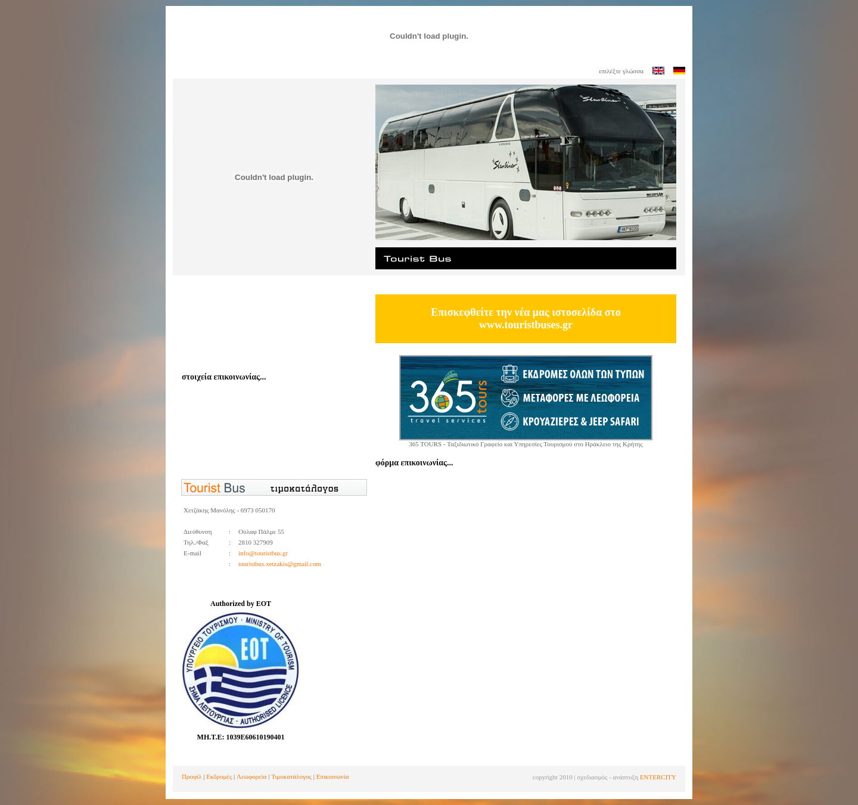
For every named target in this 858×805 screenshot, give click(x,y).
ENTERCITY (658, 777)
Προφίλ (192, 776)
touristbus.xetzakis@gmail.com (279, 563)
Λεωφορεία (252, 776)
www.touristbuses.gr (526, 325)
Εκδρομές (219, 776)
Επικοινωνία (332, 776)
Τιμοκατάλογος (291, 776)
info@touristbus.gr (263, 553)
